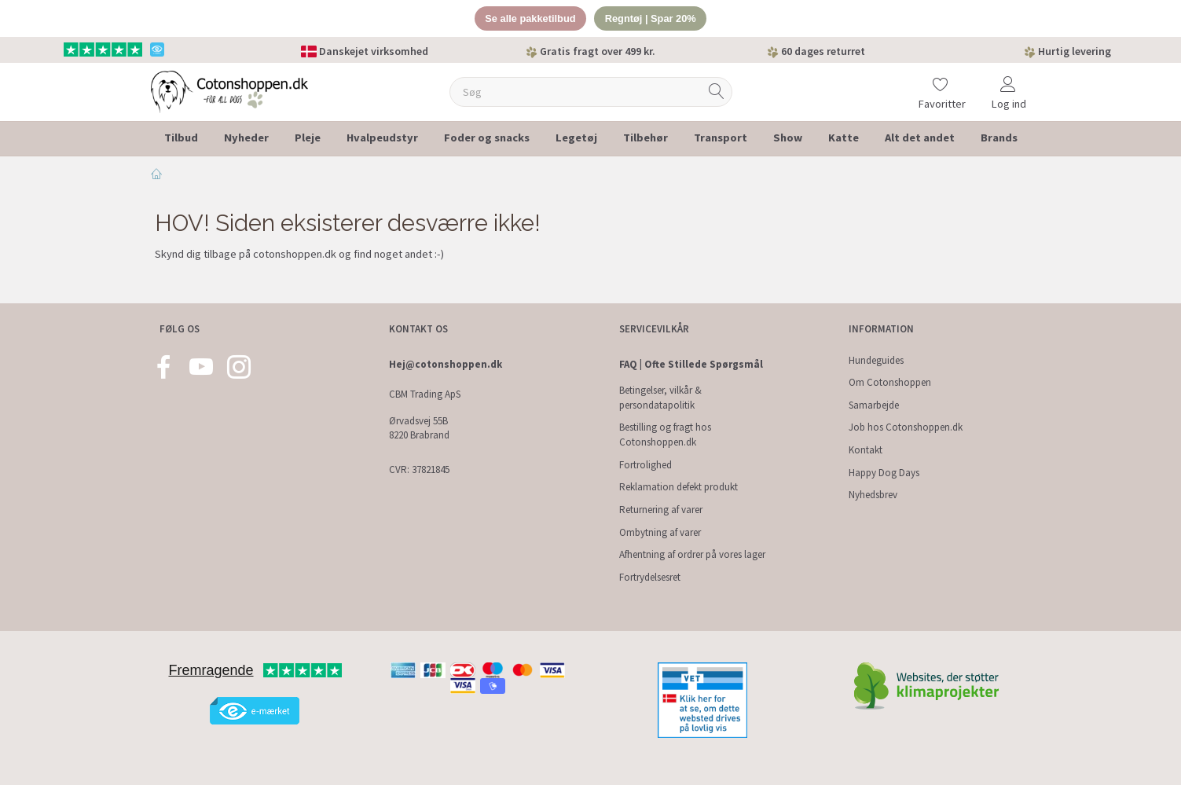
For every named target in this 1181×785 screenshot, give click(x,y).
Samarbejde (874, 405)
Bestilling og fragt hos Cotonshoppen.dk (665, 434)
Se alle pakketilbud (529, 18)
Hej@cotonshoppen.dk (445, 364)
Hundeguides (876, 360)
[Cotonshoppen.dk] (229, 90)
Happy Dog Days (884, 472)
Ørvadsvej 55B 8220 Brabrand (419, 428)
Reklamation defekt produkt (678, 486)
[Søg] (716, 92)
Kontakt (865, 450)
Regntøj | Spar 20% (651, 18)
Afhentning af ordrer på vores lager (692, 554)
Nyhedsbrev (873, 494)
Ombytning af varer (660, 532)
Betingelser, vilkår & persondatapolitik (660, 397)
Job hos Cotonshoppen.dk (906, 427)
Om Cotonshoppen (890, 382)
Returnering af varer (660, 509)
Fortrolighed (645, 464)
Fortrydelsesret (649, 577)
